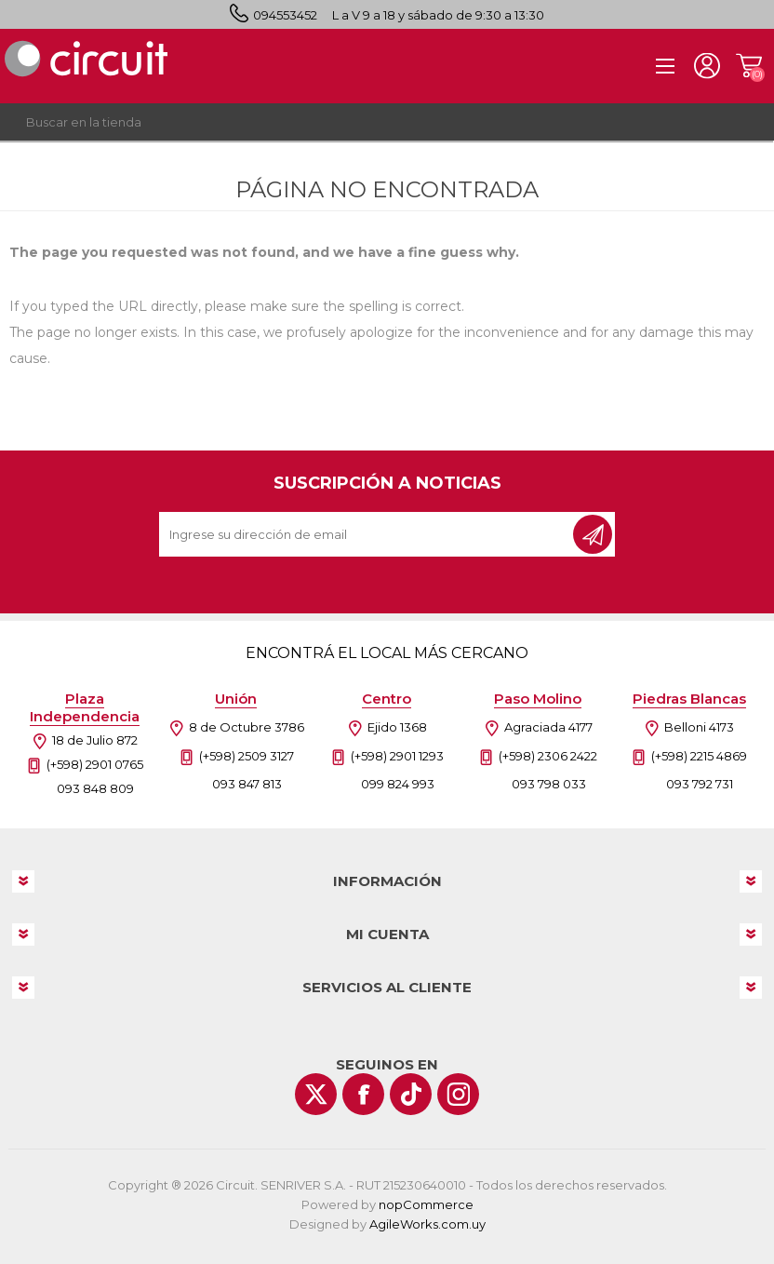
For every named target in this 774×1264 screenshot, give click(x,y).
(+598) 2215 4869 (699, 755)
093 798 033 (549, 783)
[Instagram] (458, 1094)
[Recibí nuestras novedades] (367, 534)
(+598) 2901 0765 (95, 764)
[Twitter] (316, 1094)
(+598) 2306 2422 (548, 755)
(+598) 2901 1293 (397, 755)
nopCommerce (426, 1204)
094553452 (285, 14)
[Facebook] (363, 1094)
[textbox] (368, 122)
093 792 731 (699, 783)
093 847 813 (247, 783)
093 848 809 (95, 788)
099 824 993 (397, 783)
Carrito (748, 66)
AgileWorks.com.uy (427, 1224)
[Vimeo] (411, 1094)
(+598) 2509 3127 (246, 755)
